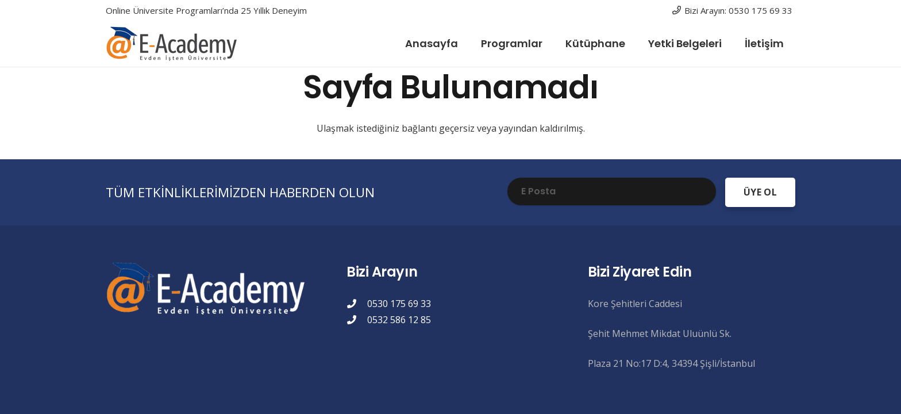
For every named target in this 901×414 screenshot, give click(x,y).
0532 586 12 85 (399, 319)
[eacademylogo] (174, 43)
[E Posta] (611, 191)
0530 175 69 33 (399, 303)
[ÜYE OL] (760, 192)
